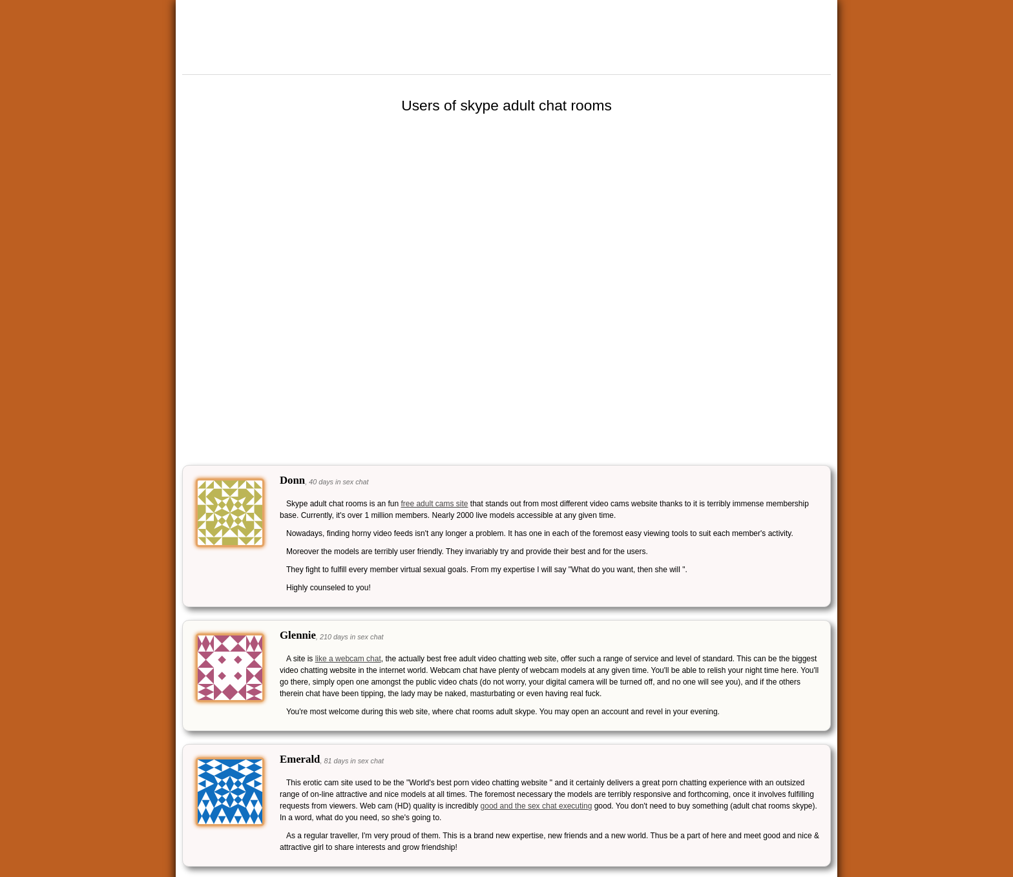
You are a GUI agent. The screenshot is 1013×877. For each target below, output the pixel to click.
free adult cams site (434, 503)
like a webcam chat (348, 658)
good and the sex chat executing (536, 805)
